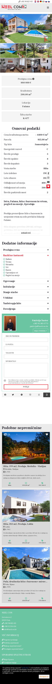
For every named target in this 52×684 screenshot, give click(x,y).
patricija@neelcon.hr (39, 326)
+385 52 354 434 (9, 626)
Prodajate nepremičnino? (13, 649)
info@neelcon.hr (9, 629)
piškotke (25, 668)
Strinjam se (44, 676)
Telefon (10, 353)
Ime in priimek (12, 336)
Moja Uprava (9, 659)
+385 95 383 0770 (40, 323)
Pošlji (26, 387)
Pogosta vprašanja (10, 640)
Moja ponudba (40, 331)
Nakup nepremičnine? (12, 646)
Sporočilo (11, 361)
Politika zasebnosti (11, 643)
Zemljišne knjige (10, 663)
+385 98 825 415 (25, 1)
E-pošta (9, 344)
